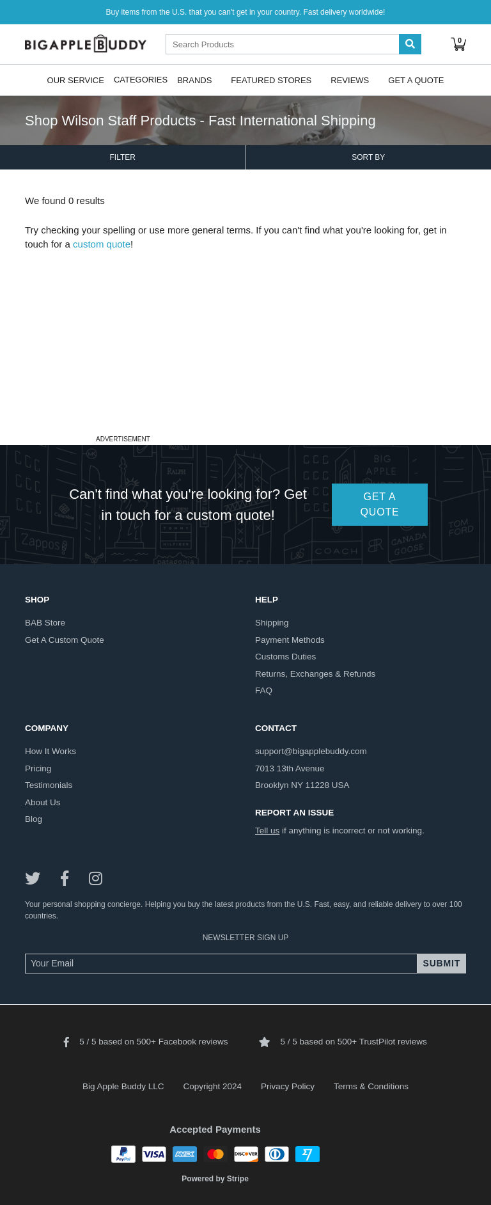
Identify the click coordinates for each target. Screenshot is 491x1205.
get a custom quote (64, 640)
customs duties (285, 656)
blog (33, 819)
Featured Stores (271, 79)
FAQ (263, 690)
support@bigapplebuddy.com (311, 751)
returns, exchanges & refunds (315, 674)
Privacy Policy (288, 1086)
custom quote (101, 244)
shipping (272, 622)
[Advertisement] (245, 341)
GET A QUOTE (380, 504)
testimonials (48, 785)
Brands (194, 79)
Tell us (267, 830)
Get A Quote (416, 79)
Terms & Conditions (371, 1086)
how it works (50, 751)
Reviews (350, 79)
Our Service (75, 79)
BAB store (45, 622)
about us (43, 802)
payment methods (290, 640)
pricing (38, 768)
